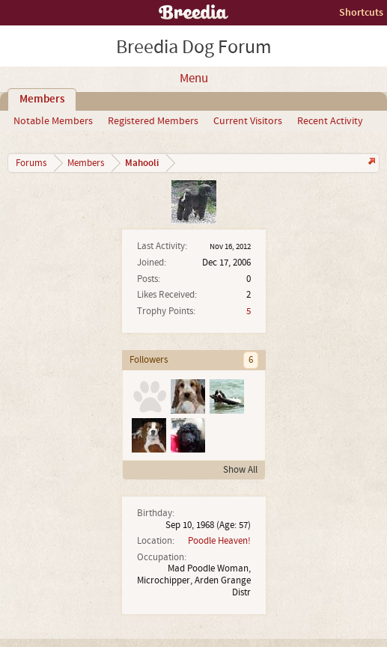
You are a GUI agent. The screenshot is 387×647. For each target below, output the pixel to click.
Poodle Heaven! (219, 541)
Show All (240, 470)
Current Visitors (247, 121)
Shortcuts (361, 12)
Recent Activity (330, 121)
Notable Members (53, 121)
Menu (194, 78)
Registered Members (153, 121)
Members (41, 99)
